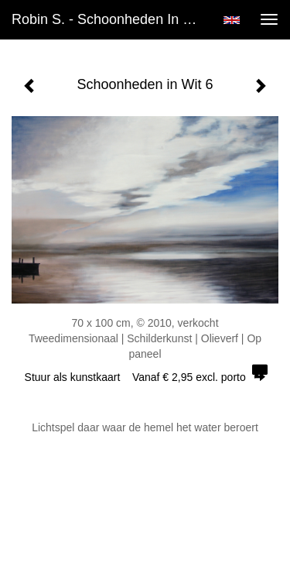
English (232, 20)
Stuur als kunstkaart (145, 377)
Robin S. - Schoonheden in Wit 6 (111, 19)
